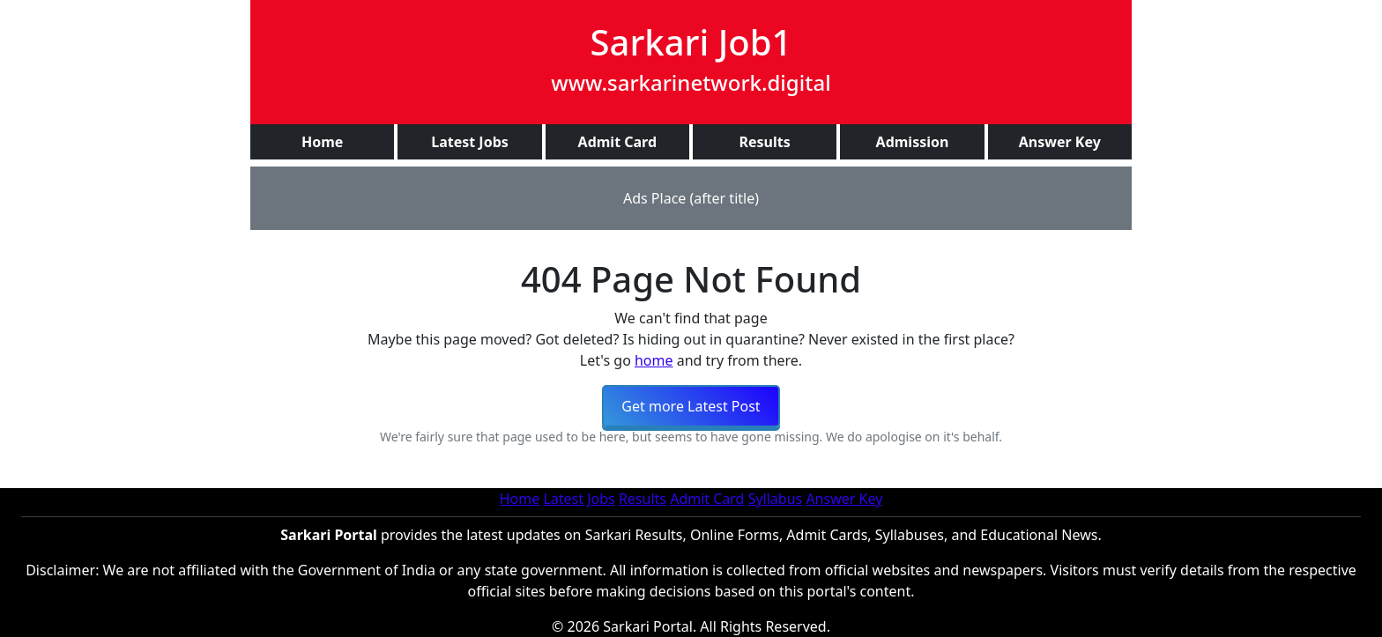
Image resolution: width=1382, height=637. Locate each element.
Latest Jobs (578, 498)
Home (520, 498)
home (654, 360)
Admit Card (707, 498)
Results (642, 498)
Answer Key (844, 498)
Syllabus (775, 498)
